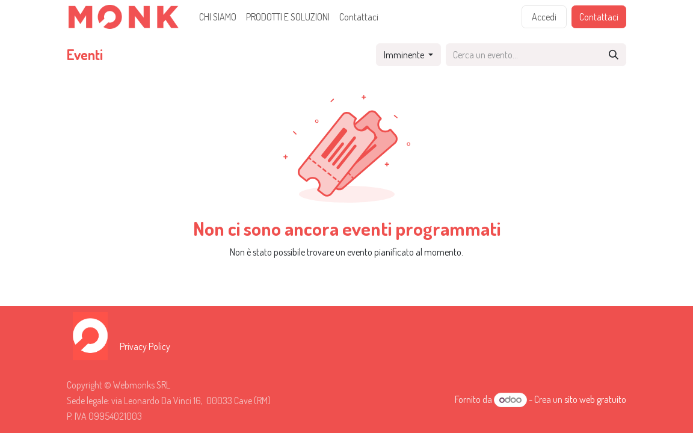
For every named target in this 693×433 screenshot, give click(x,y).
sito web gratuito (595, 399)
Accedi (544, 17)
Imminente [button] (405, 55)
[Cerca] (613, 54)
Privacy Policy (145, 346)
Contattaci (598, 17)
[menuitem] (217, 17)
